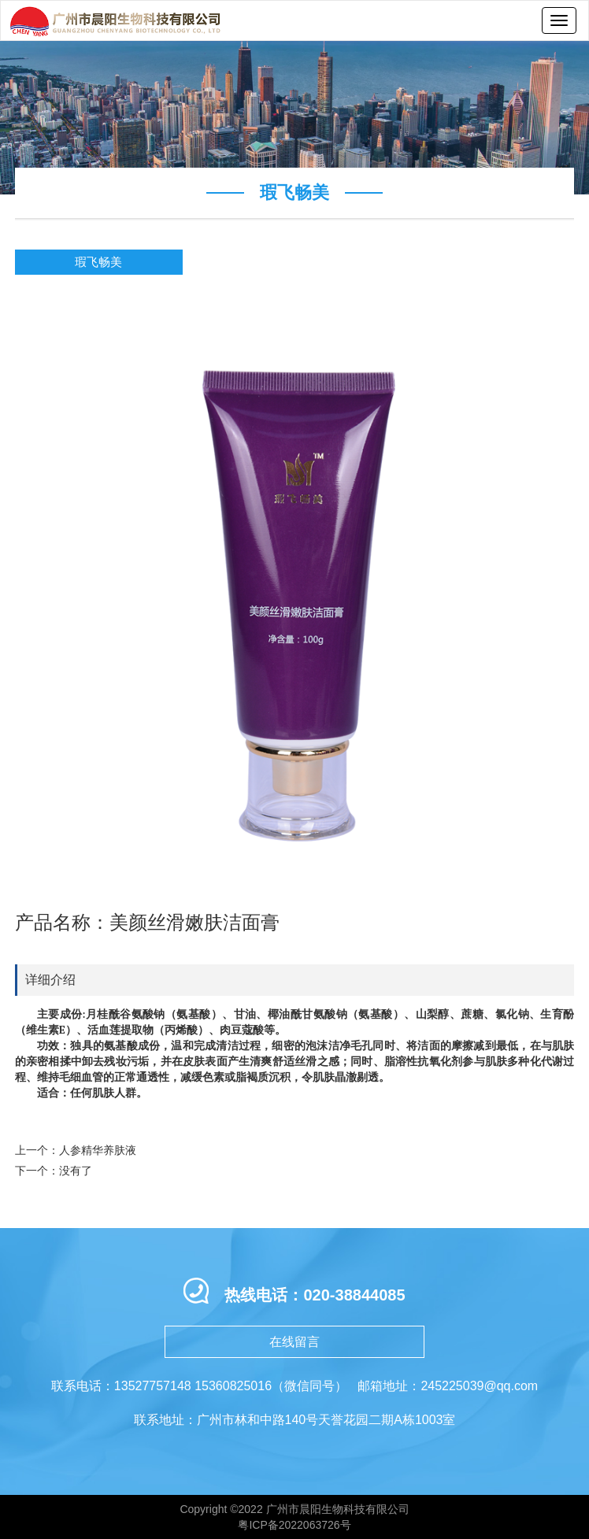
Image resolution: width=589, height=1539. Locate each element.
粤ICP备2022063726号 (294, 1525)
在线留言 (294, 1341)
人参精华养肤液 (97, 1150)
